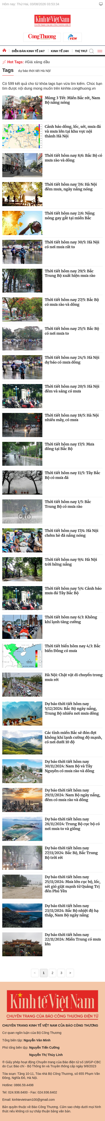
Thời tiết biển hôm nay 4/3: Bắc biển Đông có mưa (72, 648)
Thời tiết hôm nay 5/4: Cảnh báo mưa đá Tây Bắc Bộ (73, 590)
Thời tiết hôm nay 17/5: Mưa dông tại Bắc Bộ (69, 446)
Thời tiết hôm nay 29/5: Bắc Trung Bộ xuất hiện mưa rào (70, 273)
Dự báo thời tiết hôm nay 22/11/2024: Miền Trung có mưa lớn (73, 939)
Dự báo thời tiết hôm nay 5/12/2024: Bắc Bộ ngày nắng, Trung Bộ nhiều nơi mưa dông (72, 708)
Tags (8, 70)
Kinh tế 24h (60, 51)
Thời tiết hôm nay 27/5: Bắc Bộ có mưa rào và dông (72, 302)
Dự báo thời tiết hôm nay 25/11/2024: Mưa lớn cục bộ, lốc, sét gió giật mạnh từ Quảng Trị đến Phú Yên (72, 884)
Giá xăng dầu (38, 62)
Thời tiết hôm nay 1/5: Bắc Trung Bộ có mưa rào (68, 504)
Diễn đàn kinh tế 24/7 (28, 51)
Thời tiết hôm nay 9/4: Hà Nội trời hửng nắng (71, 562)
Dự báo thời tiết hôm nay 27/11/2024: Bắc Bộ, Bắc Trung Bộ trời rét (71, 853)
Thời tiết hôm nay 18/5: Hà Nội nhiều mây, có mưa (72, 417)
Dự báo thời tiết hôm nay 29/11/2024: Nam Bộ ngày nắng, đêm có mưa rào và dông (72, 795)
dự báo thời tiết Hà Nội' (34, 71)
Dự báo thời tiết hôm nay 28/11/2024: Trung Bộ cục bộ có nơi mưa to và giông (72, 824)
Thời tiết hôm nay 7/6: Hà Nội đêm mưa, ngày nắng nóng (71, 186)
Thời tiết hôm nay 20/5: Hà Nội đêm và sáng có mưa (72, 388)
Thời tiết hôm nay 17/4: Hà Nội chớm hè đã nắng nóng (71, 533)
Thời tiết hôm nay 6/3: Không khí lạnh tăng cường (71, 619)
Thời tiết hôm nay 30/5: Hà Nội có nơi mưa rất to (72, 244)
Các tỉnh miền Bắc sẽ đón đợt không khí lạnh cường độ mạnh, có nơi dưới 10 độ (73, 737)
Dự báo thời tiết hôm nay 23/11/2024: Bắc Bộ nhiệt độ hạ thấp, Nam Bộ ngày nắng (71, 910)
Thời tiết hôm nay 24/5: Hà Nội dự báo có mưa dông (72, 359)
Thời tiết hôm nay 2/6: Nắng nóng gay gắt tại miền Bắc (70, 215)
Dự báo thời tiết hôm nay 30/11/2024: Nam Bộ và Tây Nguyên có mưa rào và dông (69, 766)
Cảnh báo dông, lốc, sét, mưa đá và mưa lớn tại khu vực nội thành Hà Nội (73, 131)
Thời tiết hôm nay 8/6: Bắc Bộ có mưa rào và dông (73, 157)
